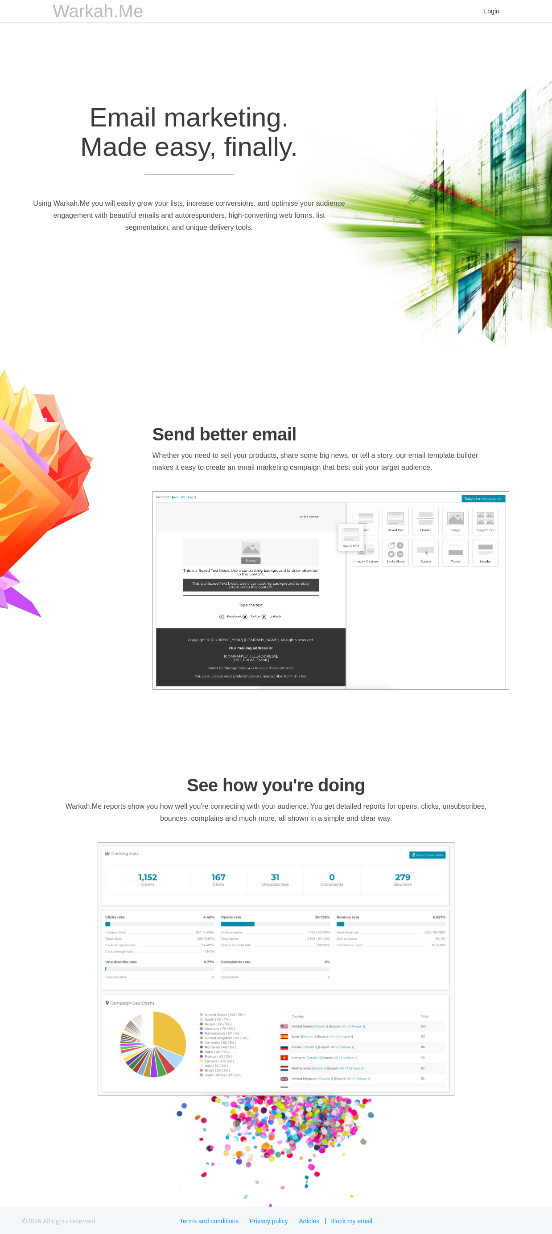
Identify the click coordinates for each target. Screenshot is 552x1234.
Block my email (351, 1221)
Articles (309, 1221)
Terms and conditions (209, 1221)
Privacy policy (269, 1221)
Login (491, 11)
